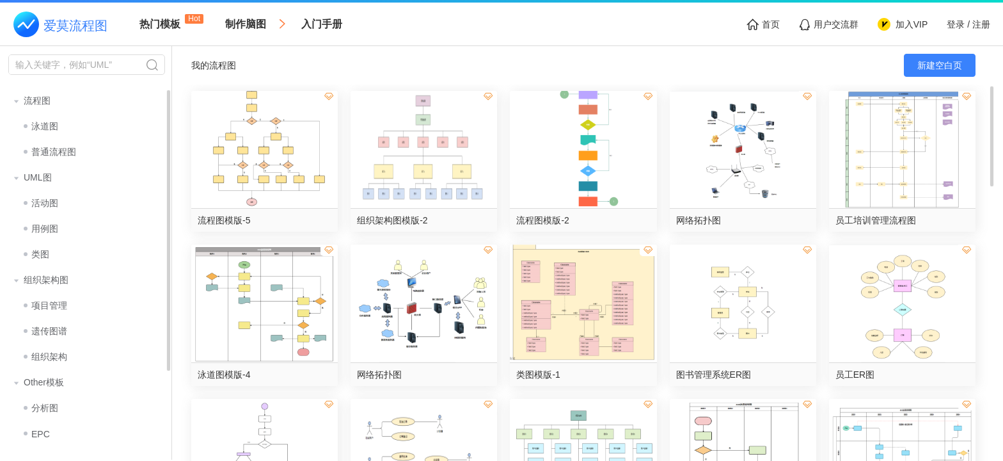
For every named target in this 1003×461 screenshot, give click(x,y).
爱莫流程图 (75, 26)
